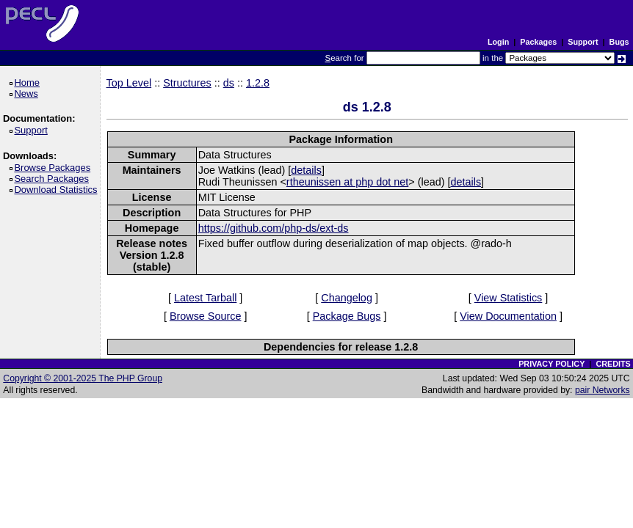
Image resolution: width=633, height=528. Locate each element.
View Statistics (508, 298)
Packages (538, 41)
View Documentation (508, 316)
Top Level (129, 83)
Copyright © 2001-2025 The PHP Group (82, 378)
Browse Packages (54, 167)
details (306, 170)
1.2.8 (258, 83)
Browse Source (206, 316)
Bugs (619, 41)
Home (29, 82)
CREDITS (613, 363)
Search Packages (53, 178)
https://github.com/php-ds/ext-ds (273, 228)
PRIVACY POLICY (551, 363)
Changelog (346, 298)
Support (583, 41)
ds (228, 83)
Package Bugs (347, 316)
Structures (187, 83)
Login (498, 41)
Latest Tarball (205, 298)
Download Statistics (58, 189)
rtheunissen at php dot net (347, 182)
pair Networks (602, 390)
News (28, 93)
